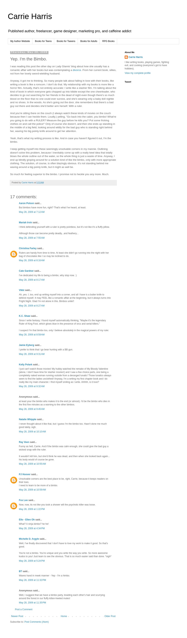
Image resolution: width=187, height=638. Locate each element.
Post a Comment (23, 609)
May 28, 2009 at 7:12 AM (32, 212)
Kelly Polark (25, 364)
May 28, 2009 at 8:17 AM (32, 279)
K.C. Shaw (24, 316)
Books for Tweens (66, 41)
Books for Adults (88, 41)
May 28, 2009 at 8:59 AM (32, 334)
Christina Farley (28, 248)
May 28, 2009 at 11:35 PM (32, 602)
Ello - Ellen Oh (27, 519)
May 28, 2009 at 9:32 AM (32, 386)
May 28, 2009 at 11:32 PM (32, 580)
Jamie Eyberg (26, 345)
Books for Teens (43, 41)
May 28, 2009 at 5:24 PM (32, 560)
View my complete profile (138, 73)
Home (64, 616)
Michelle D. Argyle (29, 539)
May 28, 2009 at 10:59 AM (32, 489)
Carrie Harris (30, 16)
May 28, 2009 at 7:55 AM (32, 238)
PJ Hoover (24, 474)
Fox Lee (23, 500)
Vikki (22, 290)
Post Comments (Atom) (36, 622)
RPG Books (108, 41)
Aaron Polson (26, 203)
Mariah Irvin (25, 222)
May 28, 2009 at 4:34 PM (32, 528)
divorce (77, 70)
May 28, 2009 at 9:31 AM (32, 354)
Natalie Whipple (27, 419)
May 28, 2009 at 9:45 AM (32, 409)
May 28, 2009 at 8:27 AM (32, 305)
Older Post (110, 616)
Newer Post (17, 616)
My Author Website (20, 41)
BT (20, 571)
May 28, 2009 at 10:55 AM (32, 464)
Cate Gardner (26, 271)
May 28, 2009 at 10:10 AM (32, 431)
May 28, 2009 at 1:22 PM (32, 509)
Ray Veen (24, 442)
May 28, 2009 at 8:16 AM (32, 260)
